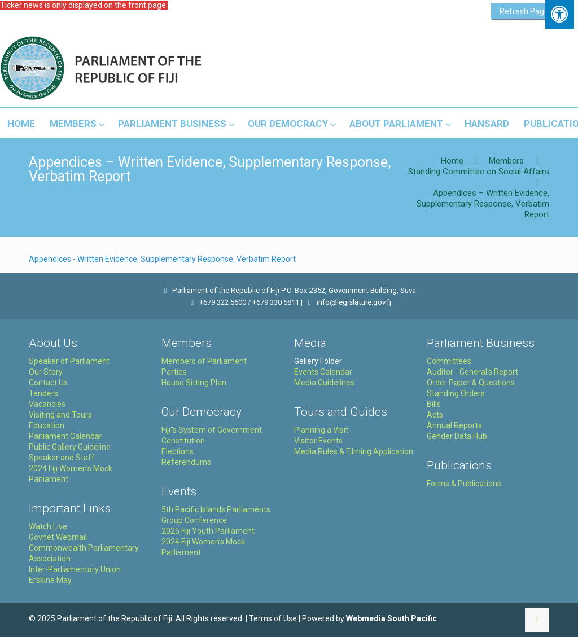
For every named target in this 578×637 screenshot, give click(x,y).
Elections (177, 451)
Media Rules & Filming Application (353, 451)
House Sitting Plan (193, 382)
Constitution (183, 440)
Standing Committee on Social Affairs (478, 171)
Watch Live (48, 526)
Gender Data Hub (457, 436)
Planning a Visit (321, 429)
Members (506, 161)
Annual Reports (454, 425)
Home (452, 161)
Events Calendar (323, 371)
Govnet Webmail (58, 537)
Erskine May (50, 580)
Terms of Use (273, 618)
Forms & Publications (464, 483)
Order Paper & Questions (471, 382)
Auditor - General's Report (472, 371)
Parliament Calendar (65, 436)
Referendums (186, 462)
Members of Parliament (204, 361)
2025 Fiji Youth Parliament (208, 530)
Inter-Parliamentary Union (75, 569)
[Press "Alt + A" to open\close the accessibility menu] (559, 14)
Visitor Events (318, 440)
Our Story (46, 371)
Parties (174, 371)
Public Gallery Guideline (70, 446)
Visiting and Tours (60, 414)
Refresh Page (524, 11)
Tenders (43, 393)
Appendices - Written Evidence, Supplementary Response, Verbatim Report (162, 258)
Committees (449, 361)
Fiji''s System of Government (211, 429)
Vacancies (47, 403)
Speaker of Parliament (69, 361)
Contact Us (48, 382)
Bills (434, 403)
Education (46, 425)
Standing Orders (456, 393)
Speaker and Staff (62, 457)
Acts (435, 414)
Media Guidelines (324, 382)
